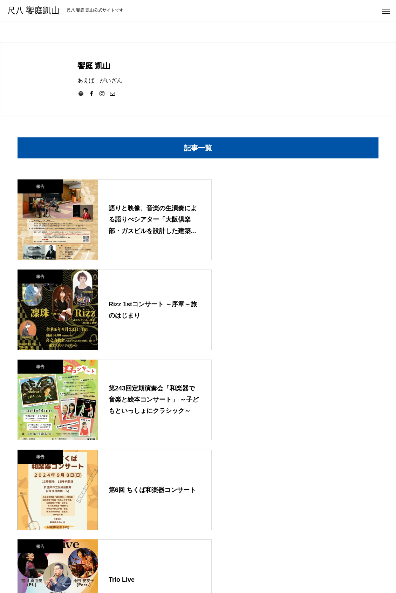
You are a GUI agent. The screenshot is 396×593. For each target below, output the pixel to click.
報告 (40, 186)
